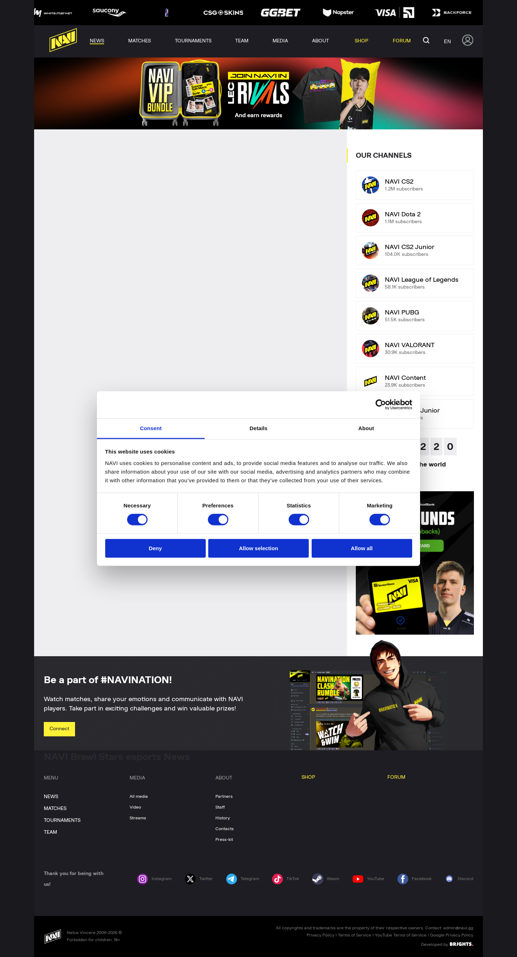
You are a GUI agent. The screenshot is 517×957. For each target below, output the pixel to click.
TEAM (50, 832)
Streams (138, 818)
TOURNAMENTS (62, 820)
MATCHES (55, 808)
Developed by (447, 944)
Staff (220, 807)
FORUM (396, 777)
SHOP (308, 777)
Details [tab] (258, 428)
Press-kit (224, 839)
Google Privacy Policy (451, 935)
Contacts (224, 829)
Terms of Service (354, 935)
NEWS (51, 796)
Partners (224, 796)
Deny (155, 548)
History (222, 818)
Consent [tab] (151, 428)
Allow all (362, 548)
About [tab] (366, 428)
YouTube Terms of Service (401, 935)
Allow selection (258, 548)
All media (139, 796)
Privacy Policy (320, 935)
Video (135, 807)
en (447, 41)
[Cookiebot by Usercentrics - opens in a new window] (380, 404)
